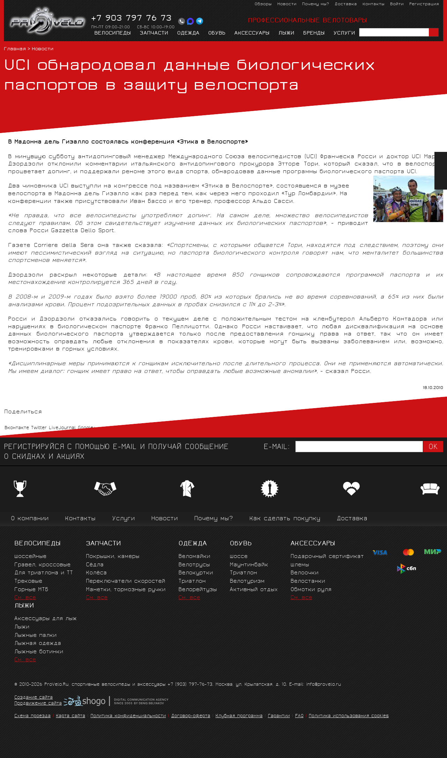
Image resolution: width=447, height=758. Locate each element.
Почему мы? (315, 4)
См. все (25, 598)
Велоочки (304, 573)
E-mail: (277, 447)
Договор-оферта (190, 716)
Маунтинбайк (249, 565)
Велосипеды (112, 33)
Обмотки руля (311, 590)
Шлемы (300, 565)
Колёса (96, 573)
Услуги (344, 33)
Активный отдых (254, 590)
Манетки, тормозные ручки (126, 590)
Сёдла (95, 565)
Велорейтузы (197, 590)
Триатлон (192, 581)
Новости (286, 4)
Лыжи (286, 33)
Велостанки (308, 581)
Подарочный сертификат (327, 556)
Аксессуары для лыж (45, 619)
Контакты (373, 4)
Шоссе (239, 556)
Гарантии (279, 716)
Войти (397, 4)
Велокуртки (195, 573)
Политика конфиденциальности (128, 716)
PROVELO (48, 21)
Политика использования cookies (349, 716)
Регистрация (424, 4)
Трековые (28, 581)
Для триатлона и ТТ (43, 573)
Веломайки (194, 556)
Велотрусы (194, 565)
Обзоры (263, 4)
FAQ (299, 716)
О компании (30, 519)
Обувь (217, 33)
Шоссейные (30, 556)
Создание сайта (33, 698)
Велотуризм (247, 581)
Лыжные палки (35, 635)
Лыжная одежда (37, 643)
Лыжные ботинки (38, 652)
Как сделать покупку (284, 519)
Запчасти (154, 33)
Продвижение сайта (38, 704)
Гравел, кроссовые (42, 565)
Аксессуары (252, 33)
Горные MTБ (31, 590)
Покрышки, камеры (112, 556)
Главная (15, 49)
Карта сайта (70, 716)
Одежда (188, 33)
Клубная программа (239, 716)
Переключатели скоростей (125, 581)
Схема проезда (32, 716)
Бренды (314, 33)
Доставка (346, 4)
